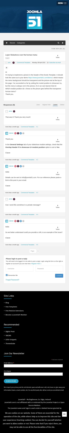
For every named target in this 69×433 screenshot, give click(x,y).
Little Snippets (11, 340)
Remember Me (13, 275)
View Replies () (58, 48)
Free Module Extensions (15, 311)
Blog (7, 303)
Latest (55, 105)
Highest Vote (46, 105)
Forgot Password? (12, 280)
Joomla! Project (52, 402)
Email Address (9, 363)
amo (9, 62)
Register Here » (36, 263)
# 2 (37, 159)
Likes (38, 105)
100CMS (8, 336)
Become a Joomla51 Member (16, 315)
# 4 (37, 214)
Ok (64, 414)
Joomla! (14, 408)
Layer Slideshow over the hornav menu (21, 55)
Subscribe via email (54, 62)
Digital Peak (10, 332)
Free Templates (11, 307)
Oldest (62, 105)
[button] (62, 3)
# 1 (37, 127)
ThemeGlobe (10, 344)
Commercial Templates (23, 62)
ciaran (11, 133)
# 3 (37, 192)
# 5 (37, 245)
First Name (7, 371)
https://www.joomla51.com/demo (40, 78)
